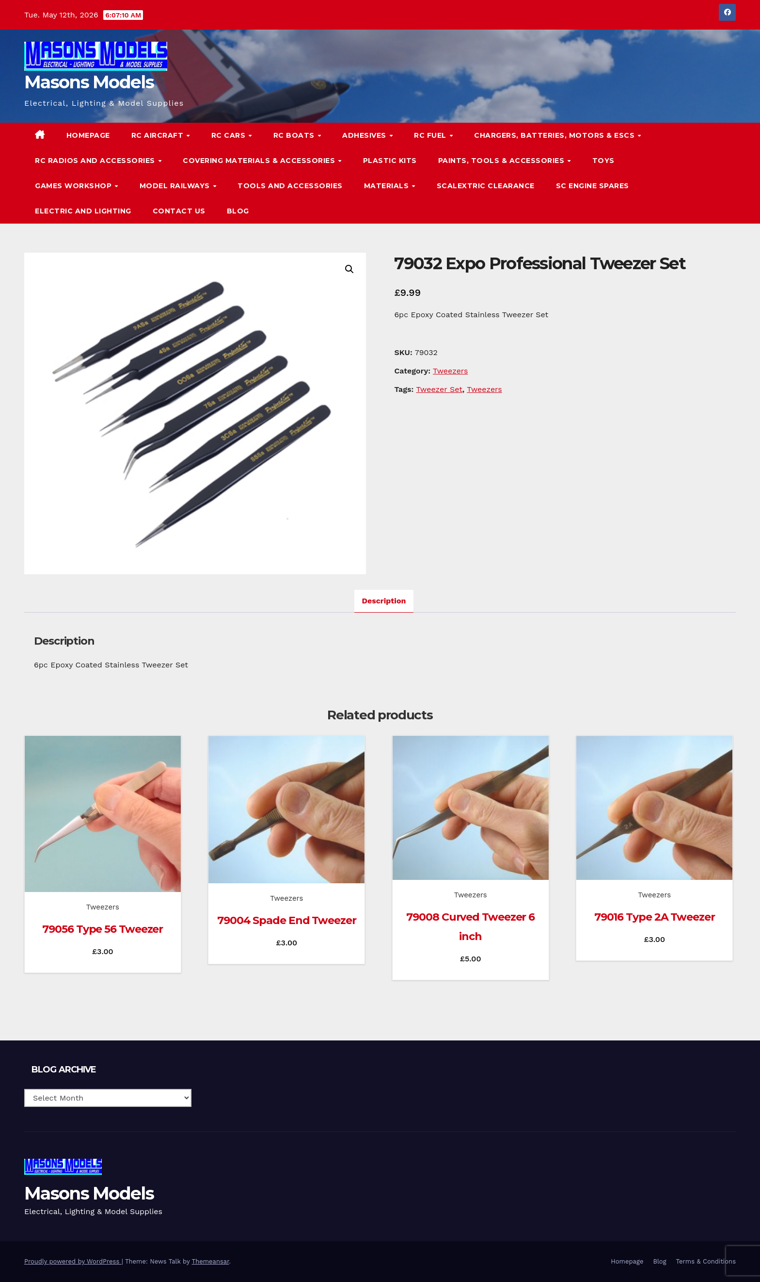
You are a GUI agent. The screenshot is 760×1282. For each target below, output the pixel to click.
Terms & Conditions (706, 1261)
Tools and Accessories (290, 185)
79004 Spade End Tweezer (286, 920)
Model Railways (176, 185)
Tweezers (450, 370)
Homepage (88, 135)
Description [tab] (384, 600)
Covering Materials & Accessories (260, 160)
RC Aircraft (158, 135)
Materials (387, 185)
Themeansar (210, 1261)
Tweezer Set (439, 389)
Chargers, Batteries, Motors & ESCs (555, 135)
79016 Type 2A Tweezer (654, 917)
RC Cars (229, 135)
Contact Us (179, 211)
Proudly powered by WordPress (73, 1261)
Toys (603, 160)
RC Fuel (431, 135)
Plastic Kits (390, 160)
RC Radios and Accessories (96, 160)
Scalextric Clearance (486, 185)
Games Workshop (74, 185)
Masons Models (89, 82)
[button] (708, 173)
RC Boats (295, 135)
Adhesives (365, 135)
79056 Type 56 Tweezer (102, 929)
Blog (238, 211)
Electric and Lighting (83, 211)
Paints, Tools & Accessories (502, 160)
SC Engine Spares (592, 185)
